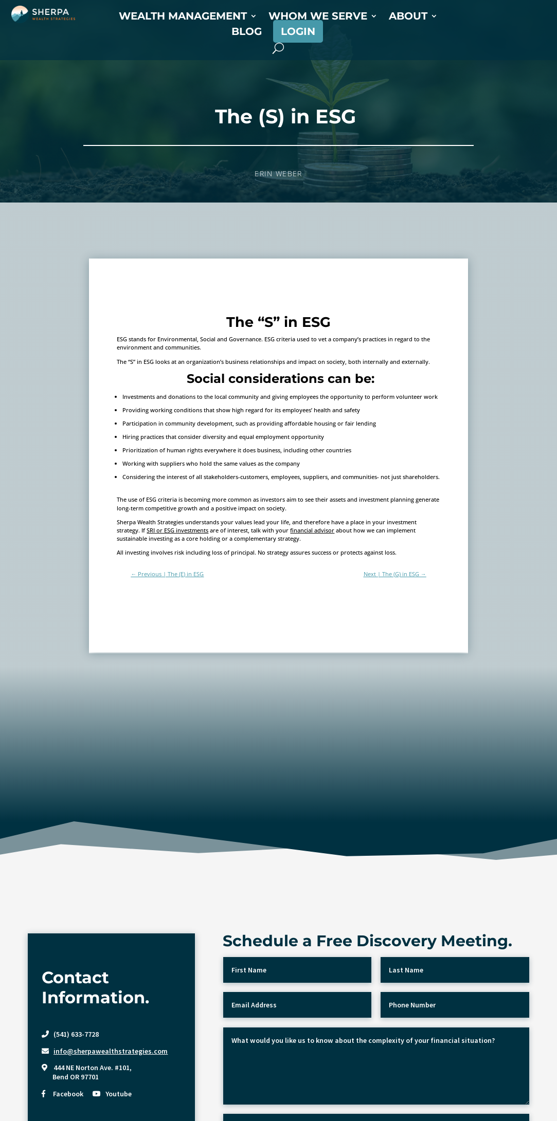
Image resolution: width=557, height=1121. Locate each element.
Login (298, 31)
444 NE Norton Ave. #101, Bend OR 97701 (87, 1072)
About (408, 17)
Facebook (68, 1093)
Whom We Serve (317, 17)
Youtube (118, 1093)
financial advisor (312, 530)
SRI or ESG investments (177, 530)
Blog (246, 33)
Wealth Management (183, 17)
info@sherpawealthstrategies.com (110, 1051)
